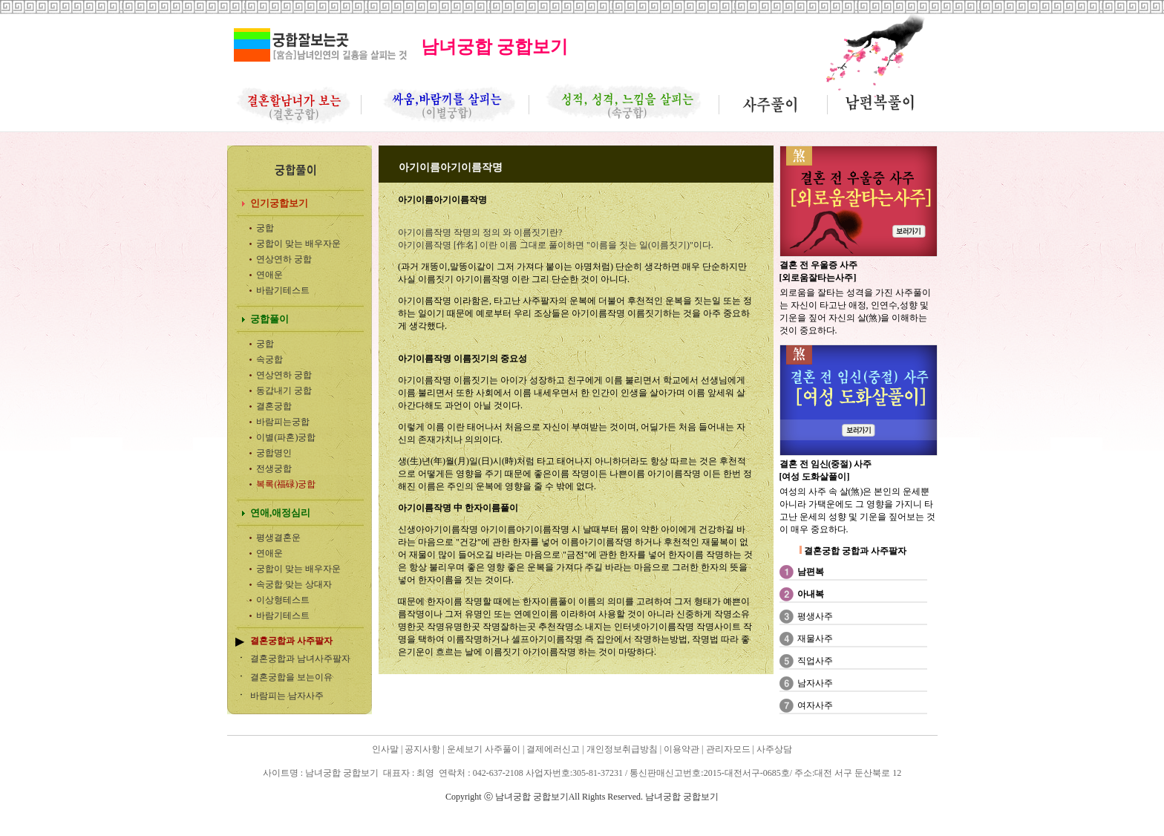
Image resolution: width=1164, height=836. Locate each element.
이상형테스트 (283, 600)
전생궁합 (274, 468)
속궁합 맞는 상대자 (294, 584)
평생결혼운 (278, 537)
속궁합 (269, 359)
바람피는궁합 (283, 422)
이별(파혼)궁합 (285, 437)
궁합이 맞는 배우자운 (298, 243)
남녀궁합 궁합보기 (266, 816)
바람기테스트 (283, 290)
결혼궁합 (274, 406)
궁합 (265, 228)
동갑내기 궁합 (284, 390)
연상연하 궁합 (284, 259)
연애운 (269, 275)
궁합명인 (274, 453)
